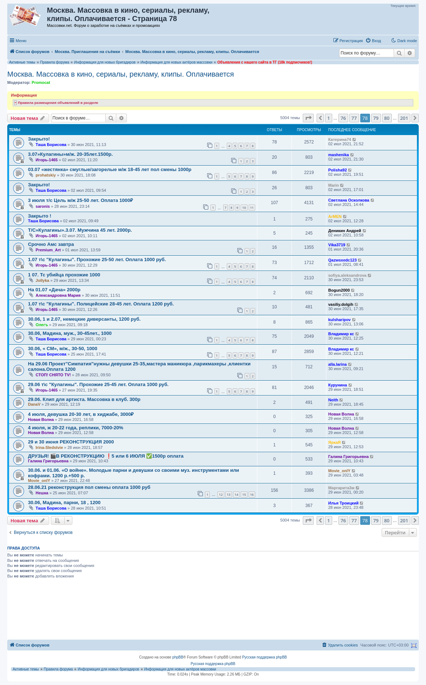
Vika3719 (336, 245)
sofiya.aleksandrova (347, 275)
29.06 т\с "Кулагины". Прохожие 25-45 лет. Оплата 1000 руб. (98, 384)
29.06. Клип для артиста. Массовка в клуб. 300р (84, 399)
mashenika (338, 155)
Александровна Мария (58, 295)
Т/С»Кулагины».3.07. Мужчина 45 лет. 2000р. (80, 230)
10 (244, 207)
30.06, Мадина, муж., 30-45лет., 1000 (70, 333)
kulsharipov (339, 319)
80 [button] (387, 118)
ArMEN (335, 216)
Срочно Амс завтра (51, 244)
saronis (43, 206)
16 (252, 494)
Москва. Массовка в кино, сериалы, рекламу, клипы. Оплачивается (120, 74)
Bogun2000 (339, 290)
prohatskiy (46, 175)
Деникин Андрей (344, 230)
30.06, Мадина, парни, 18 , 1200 (64, 502)
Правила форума (54, 62)
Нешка (42, 493)
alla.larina (337, 364)
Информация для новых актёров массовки (176, 62)
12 (220, 494)
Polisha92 (337, 170)
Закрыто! (39, 139)
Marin (333, 185)
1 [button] (328, 118)
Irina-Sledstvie (49, 447)
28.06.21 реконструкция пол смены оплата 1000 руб (89, 487)
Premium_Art (48, 250)
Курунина (337, 385)
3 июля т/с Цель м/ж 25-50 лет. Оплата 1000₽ (80, 200)
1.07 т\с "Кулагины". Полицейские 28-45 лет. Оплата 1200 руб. (101, 304)
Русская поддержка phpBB (264, 657)
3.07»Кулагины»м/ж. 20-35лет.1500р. (70, 154)
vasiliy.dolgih (340, 304)
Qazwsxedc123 (342, 260)
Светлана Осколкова (348, 200)
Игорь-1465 (47, 160)
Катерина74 (339, 139)
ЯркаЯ (334, 442)
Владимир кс (341, 334)
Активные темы (22, 62)
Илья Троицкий (343, 503)
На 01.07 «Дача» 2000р (54, 289)
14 (236, 494)
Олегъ (42, 325)
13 (228, 494)
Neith (333, 400)
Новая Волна (41, 419)
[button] (308, 118)
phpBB (177, 657)
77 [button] (354, 118)
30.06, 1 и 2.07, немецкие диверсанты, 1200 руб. (84, 319)
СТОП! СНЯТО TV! (53, 375)
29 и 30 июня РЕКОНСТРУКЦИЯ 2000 (71, 442)
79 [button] (376, 118)
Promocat (41, 82)
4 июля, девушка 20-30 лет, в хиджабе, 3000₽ (81, 414)
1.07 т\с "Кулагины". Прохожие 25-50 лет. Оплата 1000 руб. (97, 259)
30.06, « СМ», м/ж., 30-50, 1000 (62, 348)
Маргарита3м (341, 488)
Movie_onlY (39, 480)
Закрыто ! (39, 216)
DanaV (34, 404)
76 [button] (343, 118)
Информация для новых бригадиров (105, 62)
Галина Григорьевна (48, 461)
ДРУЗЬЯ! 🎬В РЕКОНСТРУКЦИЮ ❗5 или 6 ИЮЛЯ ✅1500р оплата (106, 456)
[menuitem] (373, 40)
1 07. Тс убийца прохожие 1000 (64, 274)
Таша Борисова (51, 144)
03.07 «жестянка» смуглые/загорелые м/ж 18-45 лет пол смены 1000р (110, 169)
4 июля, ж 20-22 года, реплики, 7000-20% (75, 427)
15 (244, 494)
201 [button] (404, 118)
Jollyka (42, 280)
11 (252, 207)
